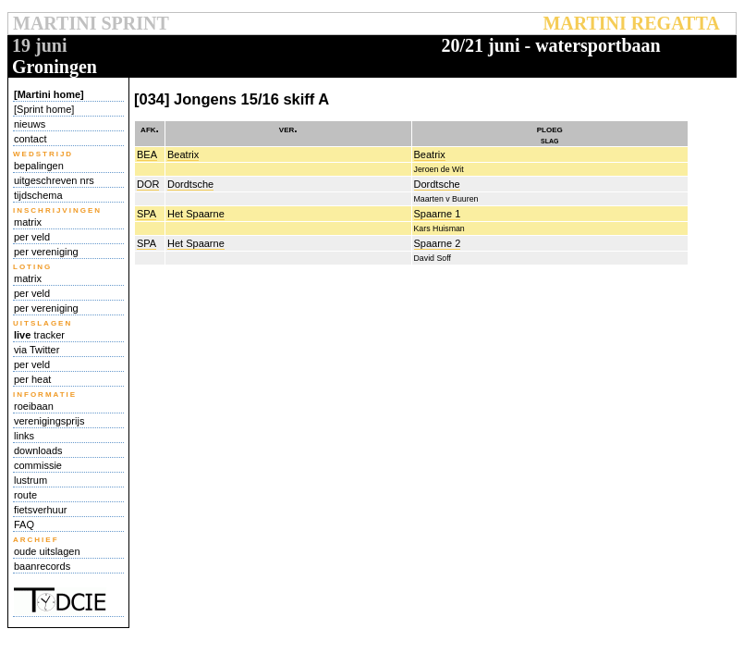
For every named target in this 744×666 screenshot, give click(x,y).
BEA (147, 154)
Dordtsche (190, 184)
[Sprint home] (44, 109)
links (24, 435)
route (25, 494)
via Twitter (36, 349)
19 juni (39, 45)
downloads (38, 450)
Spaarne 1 (437, 213)
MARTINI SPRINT (90, 23)
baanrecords (42, 566)
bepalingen (39, 165)
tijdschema (38, 195)
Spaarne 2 (437, 243)
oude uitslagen (47, 551)
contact (30, 138)
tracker (39, 334)
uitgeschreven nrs (54, 180)
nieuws (29, 124)
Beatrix (183, 154)
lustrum (30, 480)
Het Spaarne (196, 213)
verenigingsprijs (49, 420)
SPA (146, 213)
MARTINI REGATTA (631, 23)
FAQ (24, 524)
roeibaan (34, 406)
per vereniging (46, 251)
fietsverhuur (40, 509)
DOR (148, 184)
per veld (32, 236)
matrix (28, 222)
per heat (32, 379)
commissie (38, 465)
